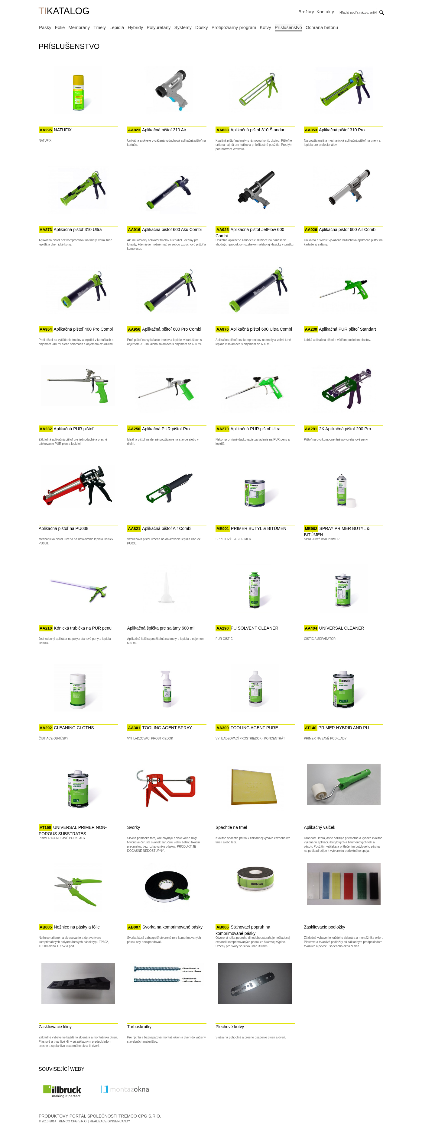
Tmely (99, 27)
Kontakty (325, 11)
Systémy (183, 27)
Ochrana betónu (322, 27)
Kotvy (265, 27)
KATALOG (63, 11)
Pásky (45, 27)
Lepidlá (116, 27)
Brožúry (306, 11)
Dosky (201, 27)
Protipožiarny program (234, 27)
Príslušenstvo (288, 27)
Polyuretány (158, 27)
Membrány (79, 27)
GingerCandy (119, 1121)
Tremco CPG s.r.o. (72, 1121)
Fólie (60, 27)
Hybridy (135, 27)
